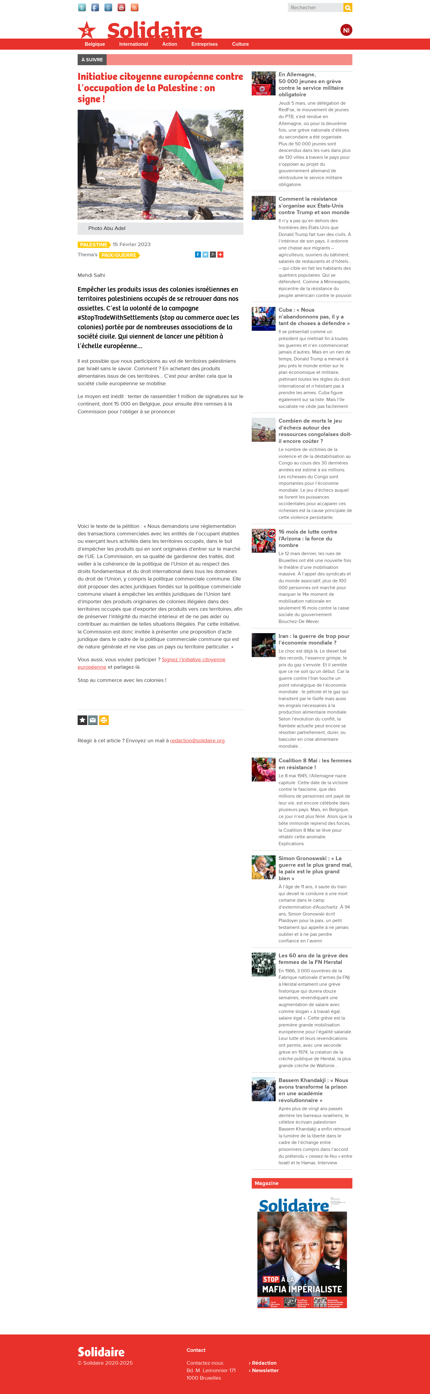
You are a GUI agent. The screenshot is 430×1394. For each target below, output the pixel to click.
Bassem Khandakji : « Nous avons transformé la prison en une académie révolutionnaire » (313, 1090)
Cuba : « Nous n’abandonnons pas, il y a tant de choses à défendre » (314, 317)
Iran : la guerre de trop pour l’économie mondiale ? (314, 639)
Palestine (94, 245)
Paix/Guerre (119, 255)
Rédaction (264, 1363)
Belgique (95, 44)
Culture (240, 44)
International (133, 44)
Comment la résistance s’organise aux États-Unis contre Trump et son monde (314, 206)
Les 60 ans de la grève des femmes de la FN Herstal (313, 959)
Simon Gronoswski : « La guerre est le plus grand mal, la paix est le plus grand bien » (315, 868)
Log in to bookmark (82, 720)
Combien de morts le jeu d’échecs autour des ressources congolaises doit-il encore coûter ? (315, 431)
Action (169, 44)
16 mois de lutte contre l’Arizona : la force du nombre (308, 538)
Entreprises (204, 44)
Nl (346, 31)
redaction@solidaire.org (197, 740)
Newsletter (265, 1370)
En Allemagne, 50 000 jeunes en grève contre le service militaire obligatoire (311, 84)
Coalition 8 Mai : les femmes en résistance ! (315, 764)
